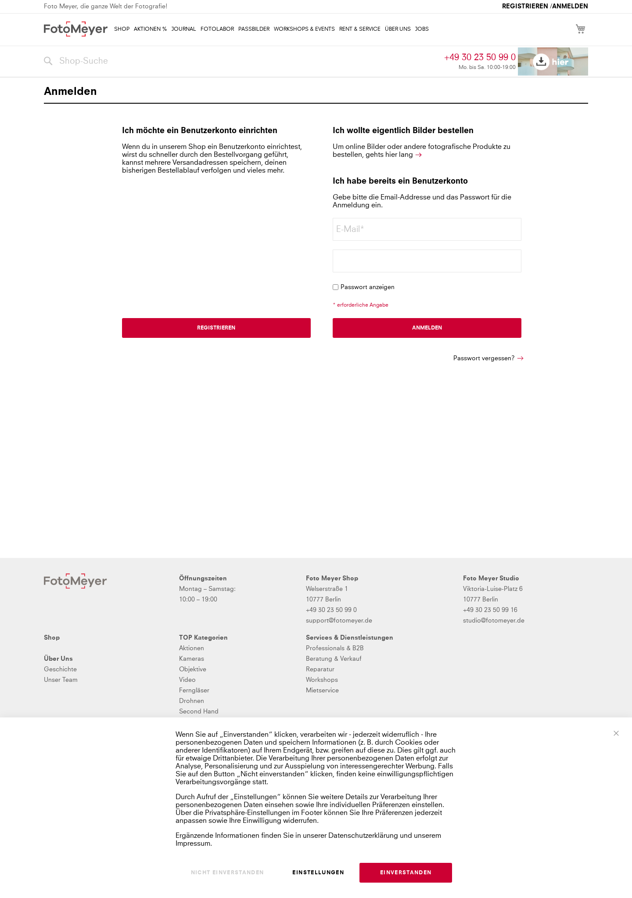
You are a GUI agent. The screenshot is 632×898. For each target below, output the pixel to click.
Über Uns (58, 659)
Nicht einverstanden (227, 873)
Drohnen (191, 701)
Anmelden (570, 7)
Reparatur (320, 669)
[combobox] (242, 61)
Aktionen (191, 648)
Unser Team (61, 680)
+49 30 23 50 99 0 (480, 57)
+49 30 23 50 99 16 (490, 610)
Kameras (191, 659)
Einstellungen (318, 873)
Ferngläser (194, 691)
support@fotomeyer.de (339, 621)
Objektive (192, 669)
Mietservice (322, 691)
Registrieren (525, 7)
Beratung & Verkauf (334, 659)
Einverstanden (406, 873)
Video (187, 680)
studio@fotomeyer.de (493, 621)
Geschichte (60, 669)
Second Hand (199, 712)
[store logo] (76, 29)
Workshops (322, 680)
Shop (52, 638)
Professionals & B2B (335, 648)
